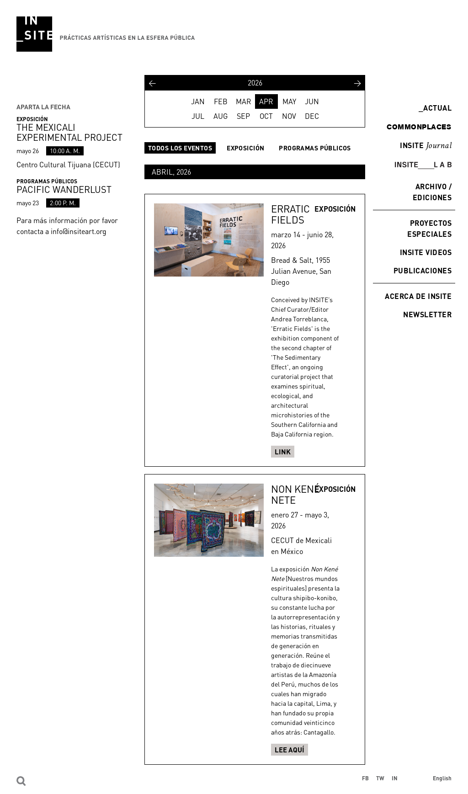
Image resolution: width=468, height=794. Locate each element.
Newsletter (427, 314)
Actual (435, 107)
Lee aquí (289, 750)
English (442, 778)
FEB (221, 101)
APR (266, 101)
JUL (197, 116)
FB (365, 778)
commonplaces (419, 126)
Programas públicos (315, 148)
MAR (243, 101)
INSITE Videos (426, 252)
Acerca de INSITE (418, 296)
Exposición (245, 148)
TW (380, 778)
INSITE (426, 146)
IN (395, 778)
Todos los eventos (180, 148)
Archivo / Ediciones (432, 192)
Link (283, 452)
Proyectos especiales (429, 228)
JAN (198, 101)
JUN (312, 101)
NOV (289, 116)
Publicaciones (423, 270)
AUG (220, 116)
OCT (266, 116)
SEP (243, 116)
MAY (289, 101)
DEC (312, 116)
